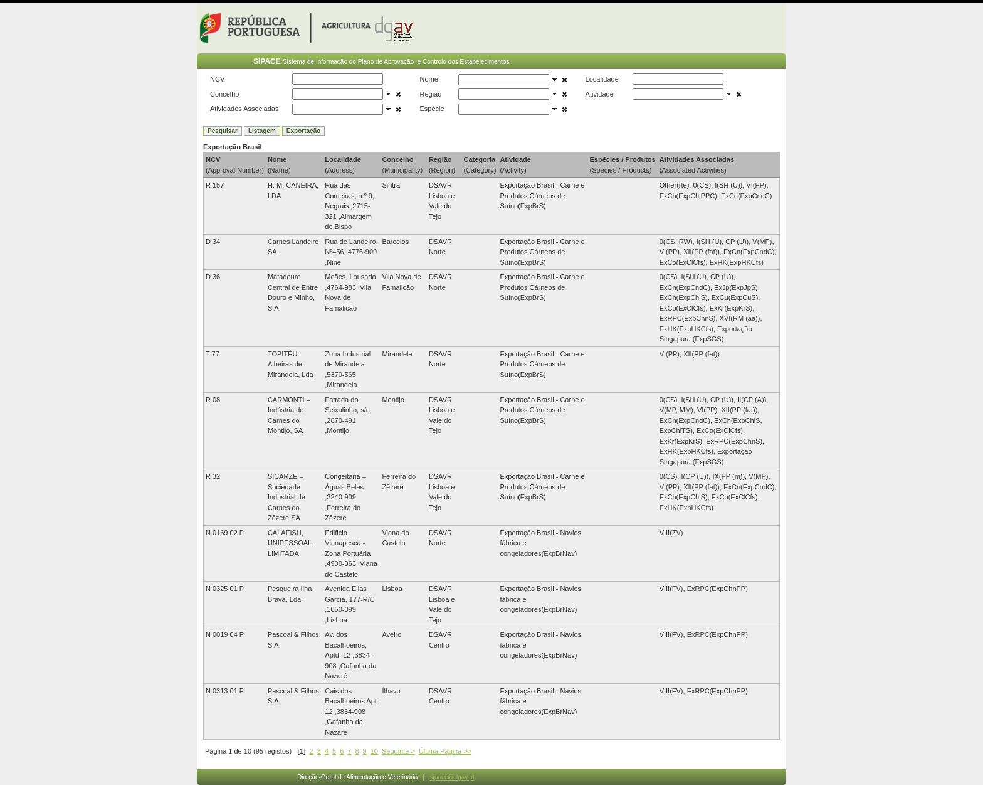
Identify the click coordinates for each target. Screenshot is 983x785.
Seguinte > (398, 751)
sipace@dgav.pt (452, 777)
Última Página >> (445, 751)
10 (374, 751)
